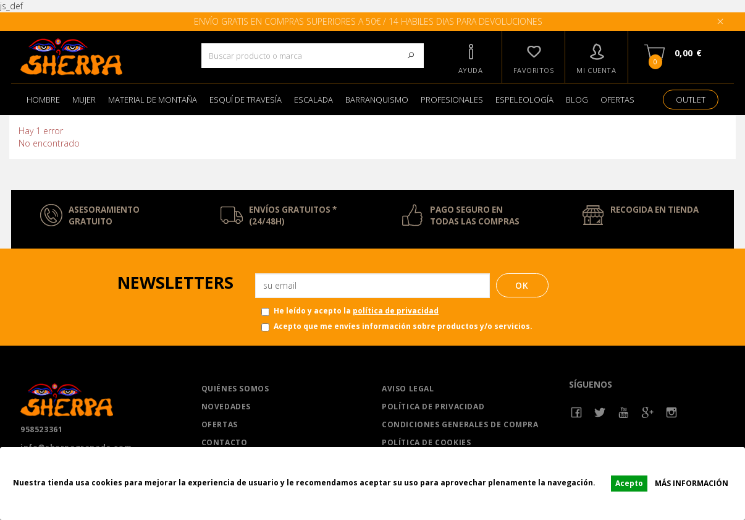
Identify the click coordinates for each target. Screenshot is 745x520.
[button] (470, 57)
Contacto (224, 442)
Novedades (226, 406)
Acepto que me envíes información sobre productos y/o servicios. (396, 326)
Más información (691, 483)
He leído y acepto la (350, 310)
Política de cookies (426, 442)
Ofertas (219, 424)
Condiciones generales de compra (460, 424)
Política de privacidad (433, 406)
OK (522, 285)
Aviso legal (408, 388)
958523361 (41, 429)
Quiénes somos (235, 388)
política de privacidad (396, 310)
